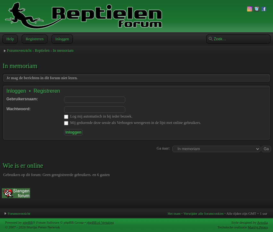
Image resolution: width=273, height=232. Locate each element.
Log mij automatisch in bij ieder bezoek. (98, 116)
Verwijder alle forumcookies (203, 213)
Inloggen (61, 39)
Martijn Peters (258, 227)
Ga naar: (163, 148)
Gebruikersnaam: (22, 99)
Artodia (262, 222)
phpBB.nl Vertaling (100, 222)
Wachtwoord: (18, 109)
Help (9, 39)
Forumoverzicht (19, 50)
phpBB (28, 222)
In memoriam (63, 50)
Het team (174, 213)
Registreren (33, 39)
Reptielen (42, 50)
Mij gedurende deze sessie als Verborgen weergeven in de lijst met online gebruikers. (132, 122)
